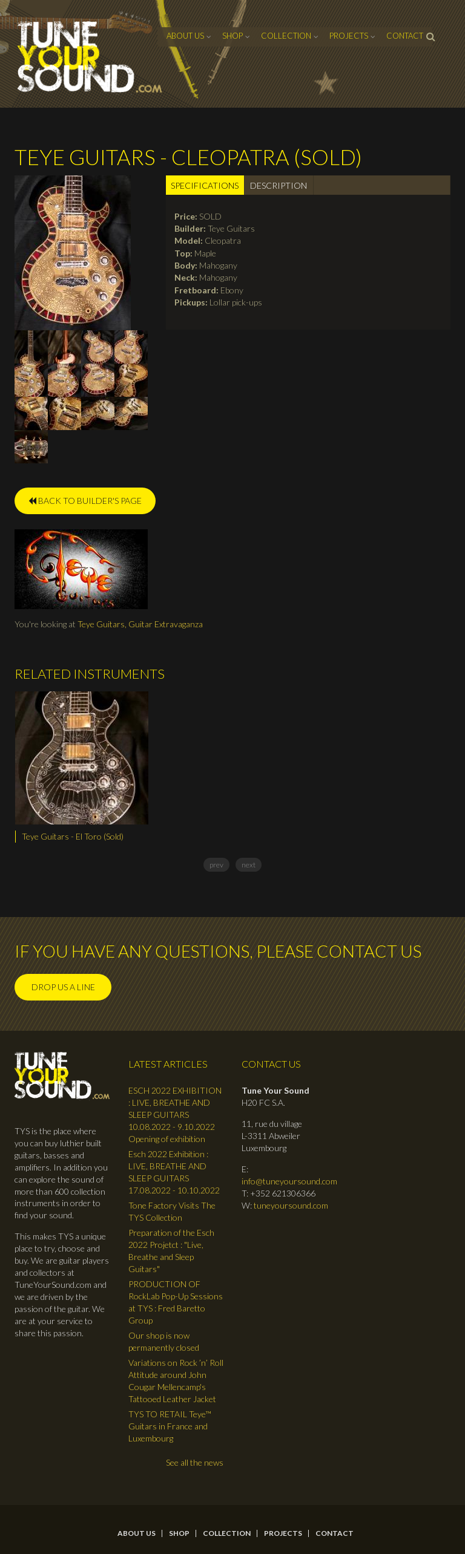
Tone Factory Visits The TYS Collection (172, 1211)
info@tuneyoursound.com (289, 1181)
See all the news (194, 1462)
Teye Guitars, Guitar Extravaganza (140, 624)
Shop (232, 36)
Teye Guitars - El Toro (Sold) (73, 836)
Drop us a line (63, 987)
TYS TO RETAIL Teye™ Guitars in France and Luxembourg (169, 1426)
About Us (185, 36)
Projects (348, 36)
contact (404, 36)
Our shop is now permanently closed (163, 1341)
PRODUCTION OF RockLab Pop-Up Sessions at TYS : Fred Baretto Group (175, 1302)
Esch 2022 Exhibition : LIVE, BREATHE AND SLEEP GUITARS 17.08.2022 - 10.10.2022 (174, 1172)
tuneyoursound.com (291, 1205)
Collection (286, 36)
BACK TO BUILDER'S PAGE (85, 500)
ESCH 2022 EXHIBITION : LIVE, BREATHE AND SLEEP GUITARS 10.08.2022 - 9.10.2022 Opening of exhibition (175, 1114)
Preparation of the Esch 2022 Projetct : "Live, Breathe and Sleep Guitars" (171, 1250)
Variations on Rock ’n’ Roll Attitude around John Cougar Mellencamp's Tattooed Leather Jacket (175, 1380)
